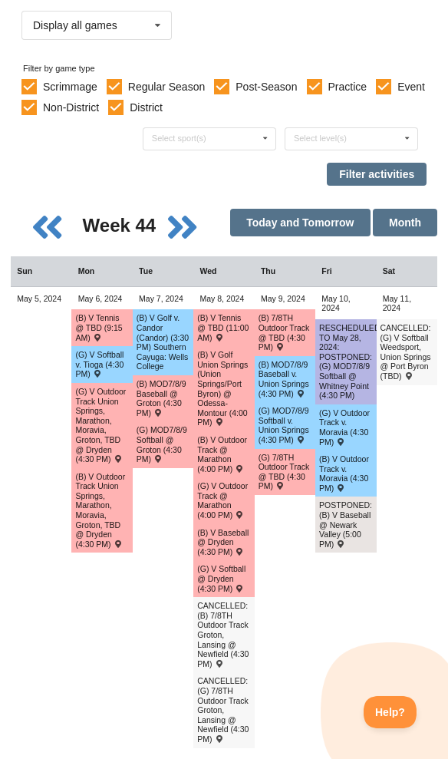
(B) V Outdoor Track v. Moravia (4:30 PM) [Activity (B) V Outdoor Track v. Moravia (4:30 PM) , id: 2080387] (344, 473)
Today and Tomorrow (300, 222)
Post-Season (266, 87)
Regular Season (166, 87)
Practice (347, 87)
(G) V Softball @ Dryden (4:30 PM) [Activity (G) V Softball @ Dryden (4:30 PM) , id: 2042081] (221, 578)
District (146, 107)
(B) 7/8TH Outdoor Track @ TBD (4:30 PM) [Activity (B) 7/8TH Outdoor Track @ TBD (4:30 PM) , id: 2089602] (284, 332)
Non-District (71, 107)
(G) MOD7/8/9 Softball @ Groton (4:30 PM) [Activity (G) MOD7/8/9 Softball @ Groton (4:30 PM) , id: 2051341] (162, 444)
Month (405, 222)
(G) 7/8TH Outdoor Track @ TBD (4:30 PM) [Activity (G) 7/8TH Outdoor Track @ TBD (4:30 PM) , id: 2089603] (284, 472)
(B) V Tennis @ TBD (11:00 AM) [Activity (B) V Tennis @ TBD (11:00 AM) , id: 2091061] (223, 327)
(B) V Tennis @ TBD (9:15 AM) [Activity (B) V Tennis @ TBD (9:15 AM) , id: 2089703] (98, 327)
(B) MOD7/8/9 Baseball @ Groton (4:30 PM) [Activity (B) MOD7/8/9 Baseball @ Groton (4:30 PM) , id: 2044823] (161, 398)
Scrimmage (70, 87)
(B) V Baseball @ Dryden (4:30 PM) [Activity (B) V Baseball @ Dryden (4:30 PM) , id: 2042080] (223, 542)
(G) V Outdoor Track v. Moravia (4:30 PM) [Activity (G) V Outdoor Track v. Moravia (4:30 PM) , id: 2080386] (344, 427)
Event (411, 87)
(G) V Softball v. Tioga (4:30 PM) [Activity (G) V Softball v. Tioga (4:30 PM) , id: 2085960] (99, 364)
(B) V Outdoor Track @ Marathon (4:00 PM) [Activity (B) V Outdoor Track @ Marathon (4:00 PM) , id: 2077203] (222, 454)
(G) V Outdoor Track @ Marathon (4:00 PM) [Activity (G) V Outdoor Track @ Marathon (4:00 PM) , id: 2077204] (222, 500)
